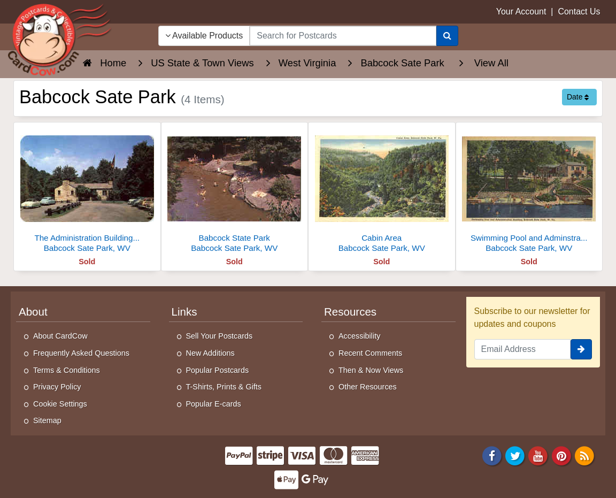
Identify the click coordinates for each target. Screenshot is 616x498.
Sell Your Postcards (219, 336)
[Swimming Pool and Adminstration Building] (529, 190)
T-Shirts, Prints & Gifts (224, 386)
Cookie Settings (60, 404)
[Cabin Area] (382, 190)
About (33, 311)
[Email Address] (522, 349)
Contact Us (579, 11)
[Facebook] (492, 455)
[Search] (447, 36)
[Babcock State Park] (234, 190)
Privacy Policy (57, 386)
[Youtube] (538, 455)
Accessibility (359, 336)
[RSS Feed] (584, 455)
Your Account (521, 11)
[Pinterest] (561, 455)
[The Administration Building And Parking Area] (87, 190)
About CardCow (60, 336)
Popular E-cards (213, 404)
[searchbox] (342, 36)
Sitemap (47, 420)
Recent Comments (370, 353)
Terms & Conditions (66, 370)
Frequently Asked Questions (81, 353)
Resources (350, 311)
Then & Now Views (370, 370)
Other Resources (367, 386)
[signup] (581, 349)
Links (184, 311)
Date (578, 97)
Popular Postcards (217, 370)
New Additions (210, 353)
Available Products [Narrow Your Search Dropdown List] (204, 35)
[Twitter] (515, 455)
